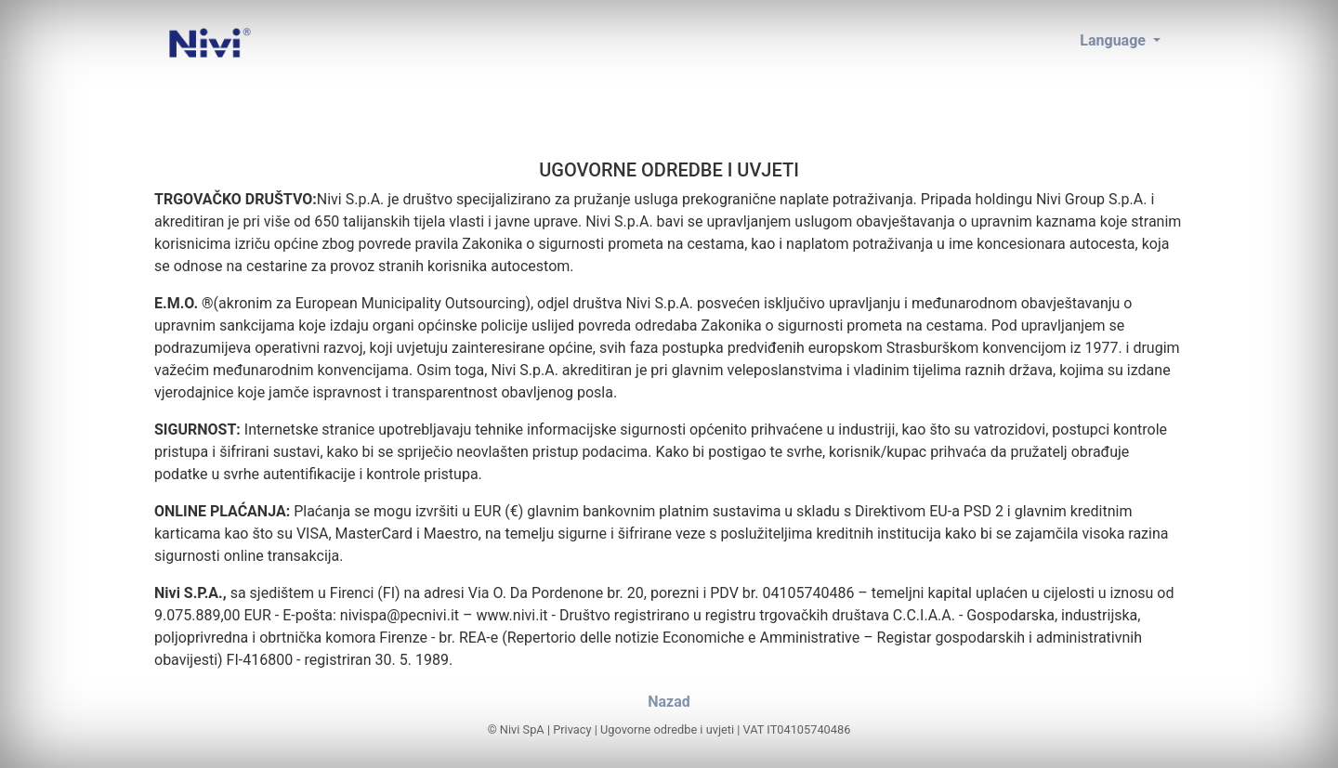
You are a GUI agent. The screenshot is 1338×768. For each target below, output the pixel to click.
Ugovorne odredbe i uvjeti (667, 729)
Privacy (572, 729)
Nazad (669, 701)
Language (1114, 40)
